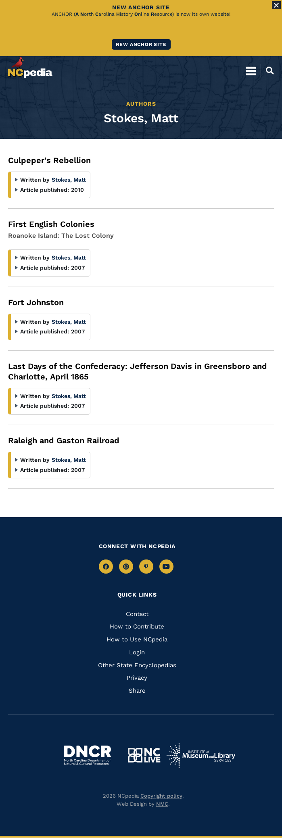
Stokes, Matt (69, 179)
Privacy (137, 677)
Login (137, 652)
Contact (137, 614)
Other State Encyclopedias (137, 665)
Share (137, 690)
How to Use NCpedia (137, 639)
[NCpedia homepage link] (30, 67)
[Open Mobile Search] (267, 70)
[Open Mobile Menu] (251, 70)
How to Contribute (137, 626)
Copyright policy (161, 796)
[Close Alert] (276, 5)
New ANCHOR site (141, 44)
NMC (162, 804)
